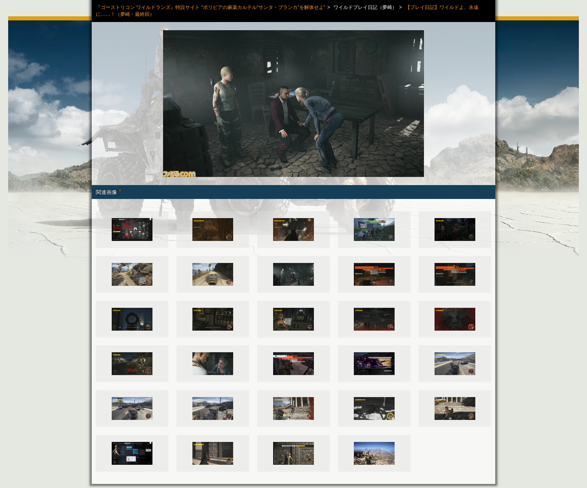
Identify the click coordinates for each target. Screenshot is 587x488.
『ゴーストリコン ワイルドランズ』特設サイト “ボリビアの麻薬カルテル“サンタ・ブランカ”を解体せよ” (210, 7)
